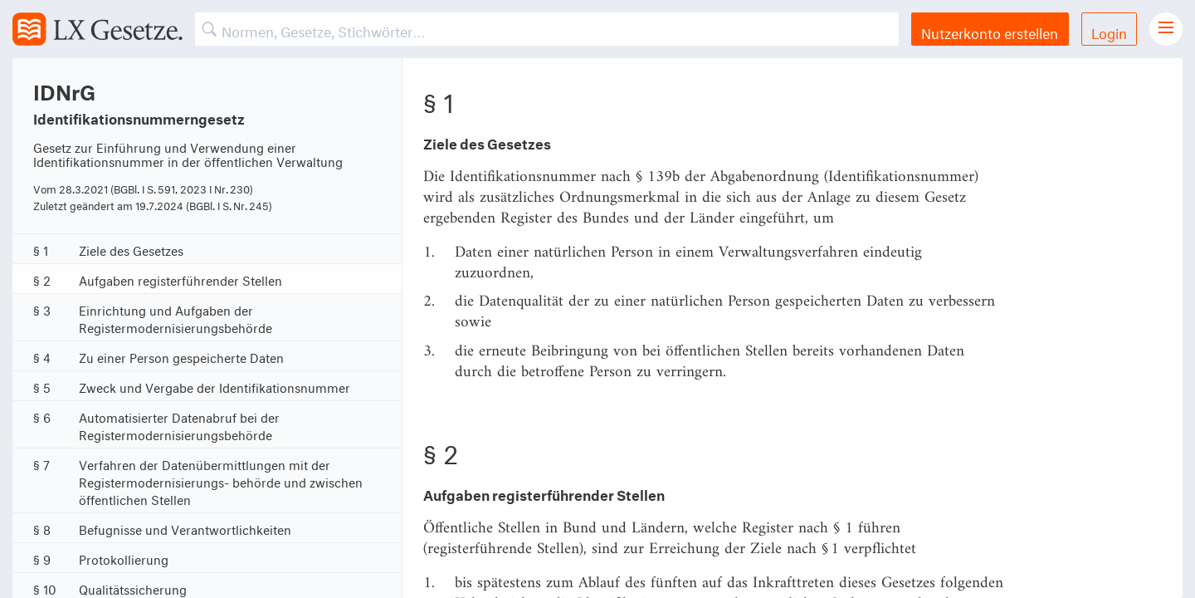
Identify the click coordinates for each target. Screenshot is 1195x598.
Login (1109, 31)
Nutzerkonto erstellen (989, 31)
